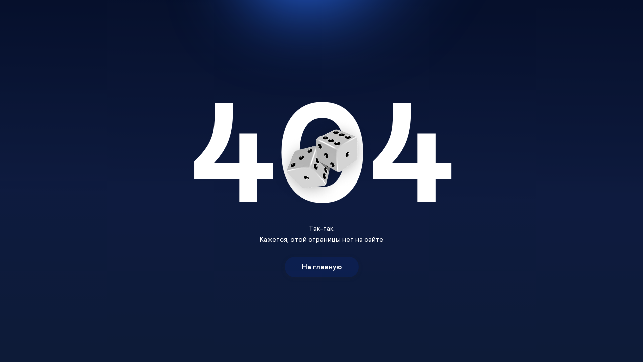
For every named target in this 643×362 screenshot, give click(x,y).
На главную (322, 267)
